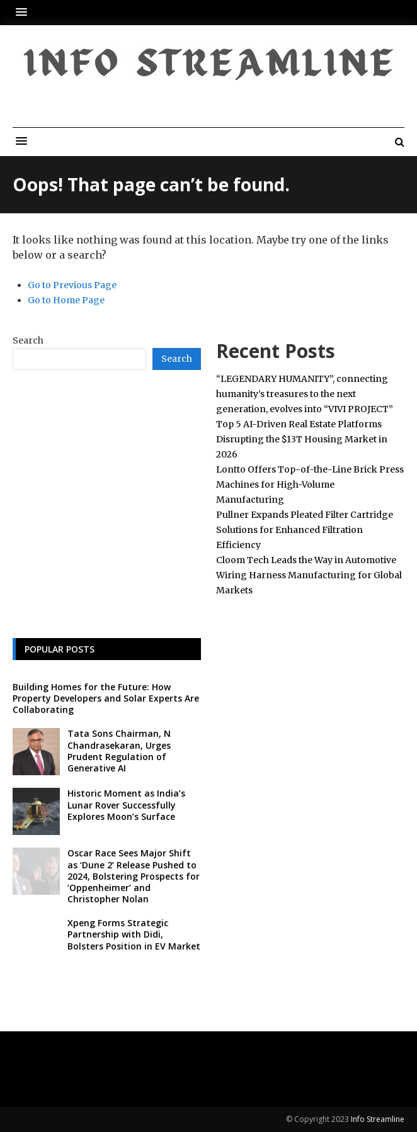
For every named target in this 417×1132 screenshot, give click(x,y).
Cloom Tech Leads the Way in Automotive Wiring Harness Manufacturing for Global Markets (309, 575)
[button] (24, 12)
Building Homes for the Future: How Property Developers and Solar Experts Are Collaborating (106, 698)
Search (28, 340)
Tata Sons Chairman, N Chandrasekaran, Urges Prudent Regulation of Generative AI (119, 750)
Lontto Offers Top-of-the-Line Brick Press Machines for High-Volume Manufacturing (310, 484)
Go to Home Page (66, 300)
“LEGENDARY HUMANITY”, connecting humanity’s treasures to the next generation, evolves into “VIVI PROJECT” (304, 394)
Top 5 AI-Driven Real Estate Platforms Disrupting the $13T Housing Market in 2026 (301, 439)
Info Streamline (377, 1119)
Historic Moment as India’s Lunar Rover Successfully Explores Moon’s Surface (126, 804)
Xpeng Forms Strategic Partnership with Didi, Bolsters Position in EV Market (133, 934)
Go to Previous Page (72, 285)
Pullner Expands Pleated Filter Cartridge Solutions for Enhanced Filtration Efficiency (304, 530)
